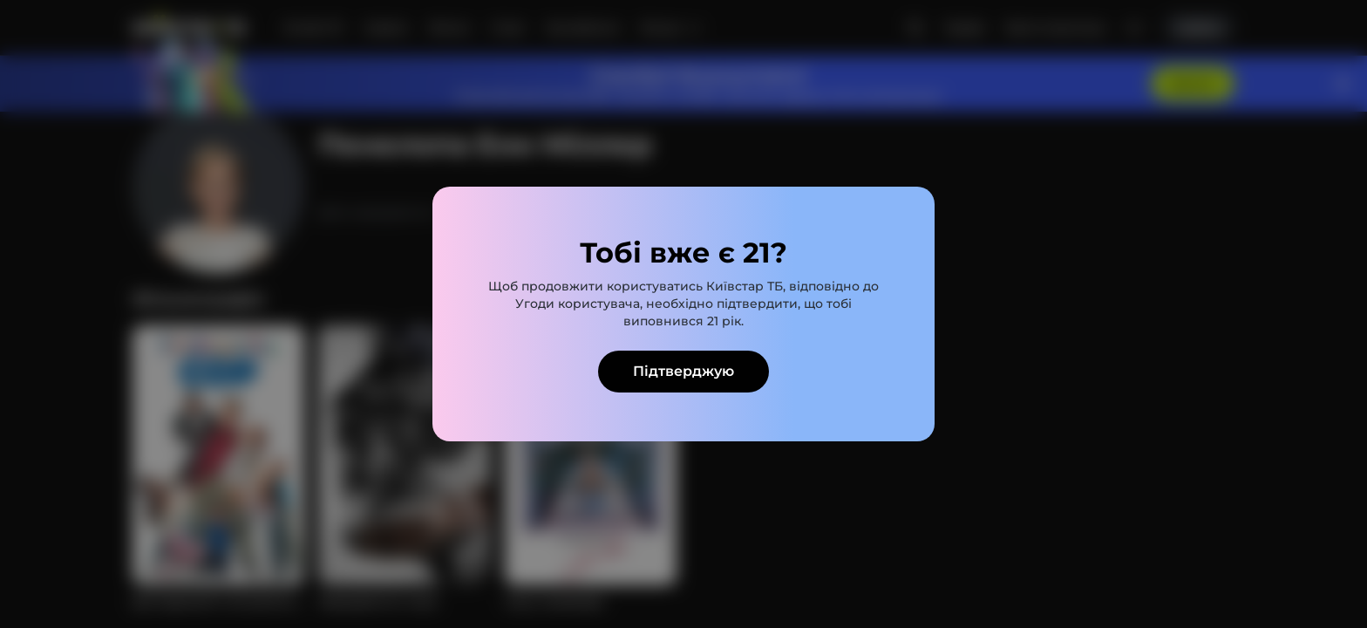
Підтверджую (683, 371)
